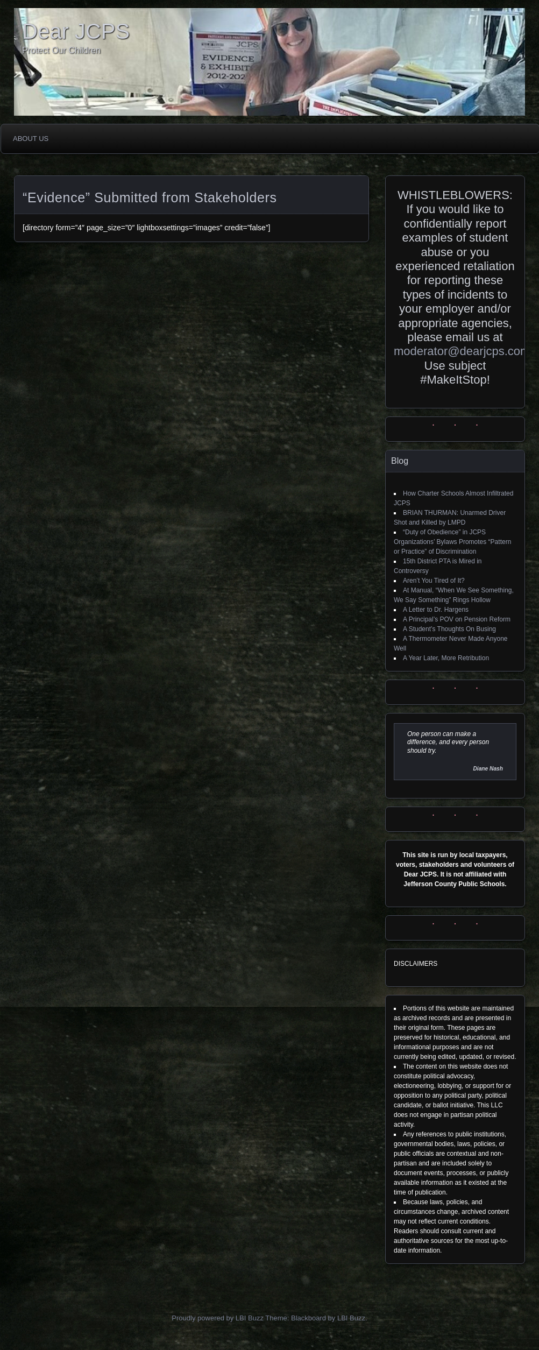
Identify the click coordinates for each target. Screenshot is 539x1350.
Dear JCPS (76, 31)
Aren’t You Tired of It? (434, 580)
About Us (30, 139)
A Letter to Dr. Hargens (436, 609)
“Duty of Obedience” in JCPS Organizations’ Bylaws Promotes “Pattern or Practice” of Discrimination (452, 541)
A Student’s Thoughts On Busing (449, 629)
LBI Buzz (351, 1318)
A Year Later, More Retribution (446, 658)
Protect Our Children (61, 50)
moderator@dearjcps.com (462, 351)
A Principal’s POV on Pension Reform (456, 619)
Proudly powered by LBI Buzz (218, 1318)
